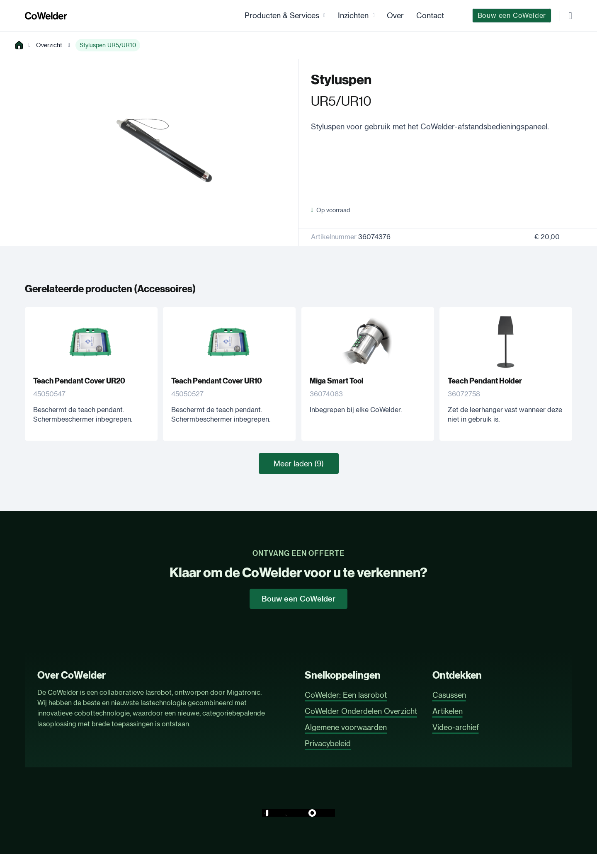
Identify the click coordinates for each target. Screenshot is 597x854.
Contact (430, 15)
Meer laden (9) (299, 463)
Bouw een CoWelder (298, 599)
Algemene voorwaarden (346, 727)
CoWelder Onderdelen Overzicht (361, 711)
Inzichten (353, 15)
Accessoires (164, 289)
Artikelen (447, 711)
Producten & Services (282, 15)
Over (395, 15)
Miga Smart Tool (336, 381)
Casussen (449, 694)
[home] (19, 45)
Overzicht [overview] (49, 45)
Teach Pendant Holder (485, 381)
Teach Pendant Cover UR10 (216, 381)
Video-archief (455, 727)
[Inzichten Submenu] (374, 15)
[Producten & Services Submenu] (324, 15)
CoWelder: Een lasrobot (346, 694)
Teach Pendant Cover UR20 (79, 381)
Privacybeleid (328, 743)
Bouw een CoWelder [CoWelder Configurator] (512, 15)
